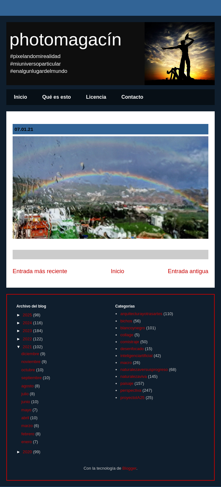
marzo (27, 425)
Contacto (132, 97)
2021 (28, 346)
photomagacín (65, 39)
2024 (28, 322)
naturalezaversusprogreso (144, 369)
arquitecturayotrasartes (141, 313)
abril (25, 417)
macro (126, 362)
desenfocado (132, 348)
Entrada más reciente (40, 271)
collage (126, 334)
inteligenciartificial (136, 355)
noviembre (31, 361)
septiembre (32, 377)
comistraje (129, 341)
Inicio (20, 97)
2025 (28, 315)
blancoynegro (132, 328)
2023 (28, 330)
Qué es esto (56, 97)
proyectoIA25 (132, 397)
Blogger (129, 468)
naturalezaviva (133, 376)
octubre (28, 369)
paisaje (126, 383)
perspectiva (130, 390)
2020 (28, 451)
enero (27, 441)
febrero (28, 433)
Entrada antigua (188, 271)
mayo (27, 410)
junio (26, 401)
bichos (126, 321)
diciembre (30, 353)
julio (25, 393)
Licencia (96, 97)
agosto (28, 386)
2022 (28, 339)
